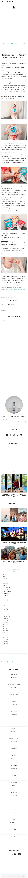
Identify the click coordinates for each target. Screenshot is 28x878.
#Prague (14, 785)
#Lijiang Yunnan (14, 751)
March (5, 612)
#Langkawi (14, 748)
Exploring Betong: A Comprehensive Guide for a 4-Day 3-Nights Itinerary (14, 523)
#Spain (14, 805)
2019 (4, 620)
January (6, 616)
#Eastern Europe (14, 694)
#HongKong (14, 714)
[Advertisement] (14, 25)
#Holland (14, 711)
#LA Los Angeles (14, 745)
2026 (4, 574)
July (5, 595)
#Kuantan (14, 741)
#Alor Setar (14, 674)
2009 (4, 641)
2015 (4, 628)
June (5, 597)
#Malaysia (14, 758)
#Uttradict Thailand (14, 822)
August (6, 593)
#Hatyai (14, 708)
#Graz (14, 701)
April (5, 602)
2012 (4, 635)
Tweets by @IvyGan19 (7, 662)
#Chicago (14, 691)
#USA (14, 819)
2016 (4, 626)
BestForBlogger (22, 876)
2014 (4, 630)
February (6, 614)
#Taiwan (14, 812)
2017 (4, 624)
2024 (4, 579)
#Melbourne (14, 765)
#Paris (14, 772)
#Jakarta (14, 724)
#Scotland (14, 795)
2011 (4, 637)
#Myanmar (14, 768)
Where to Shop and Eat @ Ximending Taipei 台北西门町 (14, 562)
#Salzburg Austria (14, 788)
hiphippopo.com (10, 876)
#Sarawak (14, 792)
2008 (4, 643)
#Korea (14, 728)
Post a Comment (7, 320)
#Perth (14, 778)
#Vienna (14, 826)
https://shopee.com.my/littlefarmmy (12, 286)
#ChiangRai (14, 687)
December (7, 587)
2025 (4, 576)
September (7, 591)
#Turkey (14, 816)
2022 (4, 583)
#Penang (14, 775)
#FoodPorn (10, 304)
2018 (4, 622)
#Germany (14, 697)
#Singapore (14, 802)
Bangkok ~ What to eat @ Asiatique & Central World (14, 543)
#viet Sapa (14, 836)
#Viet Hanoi (14, 829)
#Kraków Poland (14, 738)
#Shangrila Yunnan (14, 799)
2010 (4, 639)
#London (14, 755)
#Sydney (14, 809)
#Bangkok (14, 677)
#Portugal (14, 782)
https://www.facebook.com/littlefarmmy (16, 289)
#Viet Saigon (14, 832)
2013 (4, 633)
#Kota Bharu (14, 731)
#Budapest (14, 680)
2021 (4, 585)
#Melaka (14, 762)
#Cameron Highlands (14, 684)
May (5, 600)
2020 (4, 618)
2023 (4, 581)
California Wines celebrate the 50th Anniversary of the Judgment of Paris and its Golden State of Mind (14, 495)
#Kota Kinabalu (14, 734)
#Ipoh (14, 721)
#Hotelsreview (14, 718)
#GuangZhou (14, 704)
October (6, 589)
